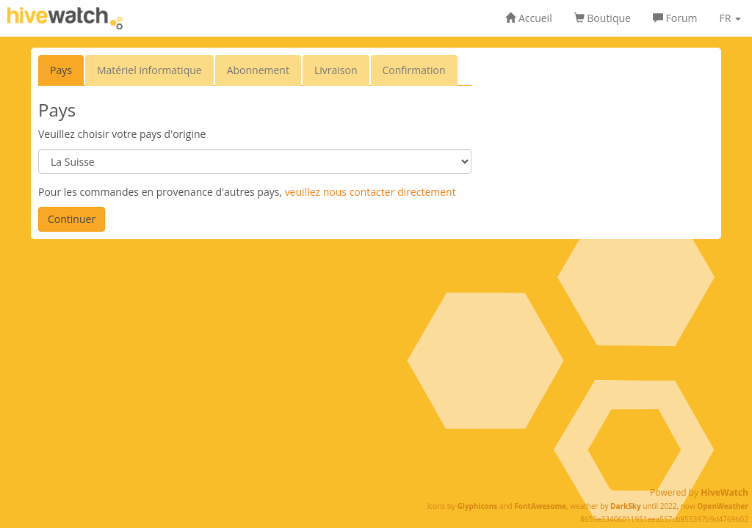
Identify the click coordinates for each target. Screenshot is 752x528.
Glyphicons (477, 506)
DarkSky (625, 506)
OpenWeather (722, 506)
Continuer (71, 219)
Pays (61, 70)
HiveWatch (724, 492)
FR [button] (730, 18)
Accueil (528, 18)
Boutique (602, 18)
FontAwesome (540, 506)
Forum (675, 18)
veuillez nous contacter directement (370, 192)
